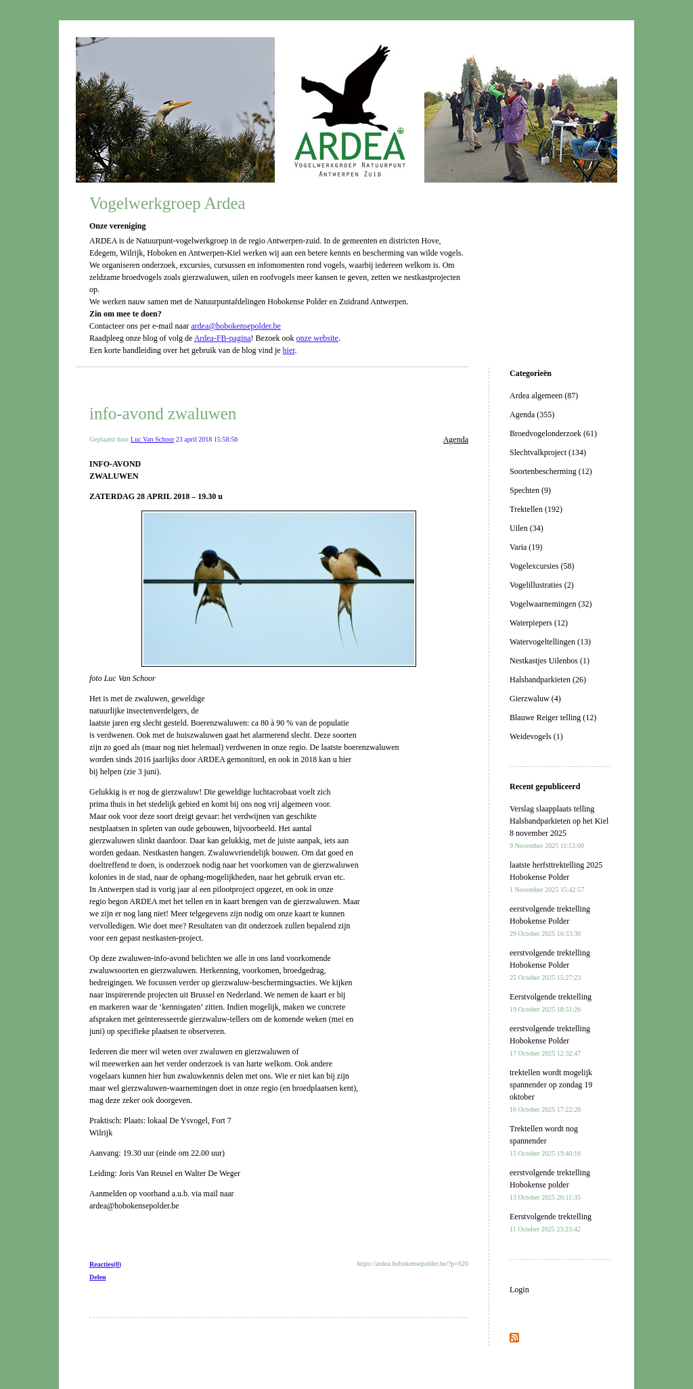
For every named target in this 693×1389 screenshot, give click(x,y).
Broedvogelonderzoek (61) (553, 433)
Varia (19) (526, 547)
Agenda (455, 439)
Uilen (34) (526, 528)
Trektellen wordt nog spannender (545, 1140)
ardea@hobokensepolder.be (236, 326)
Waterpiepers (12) (539, 623)
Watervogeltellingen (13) (550, 641)
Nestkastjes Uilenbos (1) (549, 660)
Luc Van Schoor (152, 439)
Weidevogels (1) (536, 736)
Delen (97, 1277)
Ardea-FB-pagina (222, 338)
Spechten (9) (530, 490)
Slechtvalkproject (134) (548, 452)
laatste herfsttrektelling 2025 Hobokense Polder (556, 876)
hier (289, 350)
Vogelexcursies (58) (542, 566)
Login (519, 1289)
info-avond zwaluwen (162, 413)
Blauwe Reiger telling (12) (553, 717)
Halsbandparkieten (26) (548, 679)
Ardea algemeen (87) (544, 395)
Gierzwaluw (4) (535, 698)
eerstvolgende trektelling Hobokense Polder (550, 920)
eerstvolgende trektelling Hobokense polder (550, 1184)
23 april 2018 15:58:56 (207, 439)
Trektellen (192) (536, 509)
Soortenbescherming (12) (551, 471)
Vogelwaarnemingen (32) (550, 604)
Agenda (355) (532, 414)
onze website (317, 338)
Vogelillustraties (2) (542, 585)
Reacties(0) (105, 1264)
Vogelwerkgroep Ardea (167, 203)
